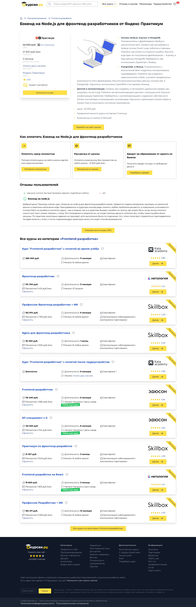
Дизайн (64, 558)
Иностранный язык (100, 548)
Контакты (153, 549)
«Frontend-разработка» (79, 239)
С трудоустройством (129, 552)
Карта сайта (154, 570)
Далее (157, 263)
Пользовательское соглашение (72, 603)
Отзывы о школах (128, 4)
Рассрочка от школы (87, 169)
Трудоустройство (162, 4)
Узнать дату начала (34, 66)
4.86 (163, 258)
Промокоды (145, 4)
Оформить (27, 291)
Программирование (71, 552)
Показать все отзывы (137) (98, 230)
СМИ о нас (153, 558)
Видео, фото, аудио (70, 564)
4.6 (163, 286)
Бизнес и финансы (70, 555)
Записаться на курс (45, 93)
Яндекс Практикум (34, 73)
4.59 (163, 314)
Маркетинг (95, 545)
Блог (121, 558)
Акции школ (125, 555)
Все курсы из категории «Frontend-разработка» (98, 528)
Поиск (45, 591)
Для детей (95, 551)
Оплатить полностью (35, 169)
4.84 (163, 399)
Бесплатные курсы (129, 549)
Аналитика (66, 561)
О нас (151, 567)
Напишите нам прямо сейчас (82, 580)
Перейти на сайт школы (88, 127)
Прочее (94, 566)
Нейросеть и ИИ (69, 549)
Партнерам (154, 552)
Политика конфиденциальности (37, 603)
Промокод (172, 247)
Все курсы (109, 4)
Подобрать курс (127, 561)
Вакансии (153, 555)
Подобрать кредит (139, 172)
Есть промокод (47, 45)
